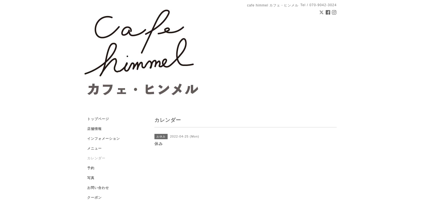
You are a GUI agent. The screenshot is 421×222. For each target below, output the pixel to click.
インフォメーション (103, 139)
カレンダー (96, 158)
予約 (90, 168)
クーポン (94, 198)
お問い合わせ (98, 188)
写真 (90, 178)
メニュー (94, 148)
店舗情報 (94, 129)
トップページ (98, 119)
